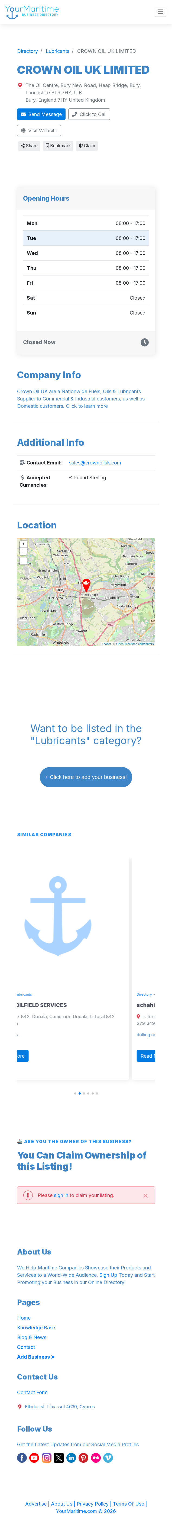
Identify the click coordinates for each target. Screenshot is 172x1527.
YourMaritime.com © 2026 (86, 1511)
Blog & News (31, 1337)
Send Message (41, 114)
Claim (87, 145)
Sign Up (108, 1275)
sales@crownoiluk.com (95, 463)
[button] (75, 1093)
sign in (61, 1195)
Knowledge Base (36, 1327)
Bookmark (58, 145)
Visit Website (39, 130)
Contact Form (32, 1392)
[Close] (146, 1195)
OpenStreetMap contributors (135, 644)
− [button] (23, 551)
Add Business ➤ (36, 1357)
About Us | (64, 1504)
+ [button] (23, 544)
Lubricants (49, 994)
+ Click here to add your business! (86, 777)
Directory (29, 994)
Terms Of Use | (130, 1504)
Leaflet (106, 644)
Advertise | (38, 1504)
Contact (26, 1347)
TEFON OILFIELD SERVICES (56, 1005)
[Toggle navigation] (160, 12)
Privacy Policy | (95, 1504)
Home (24, 1318)
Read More (37, 1056)
